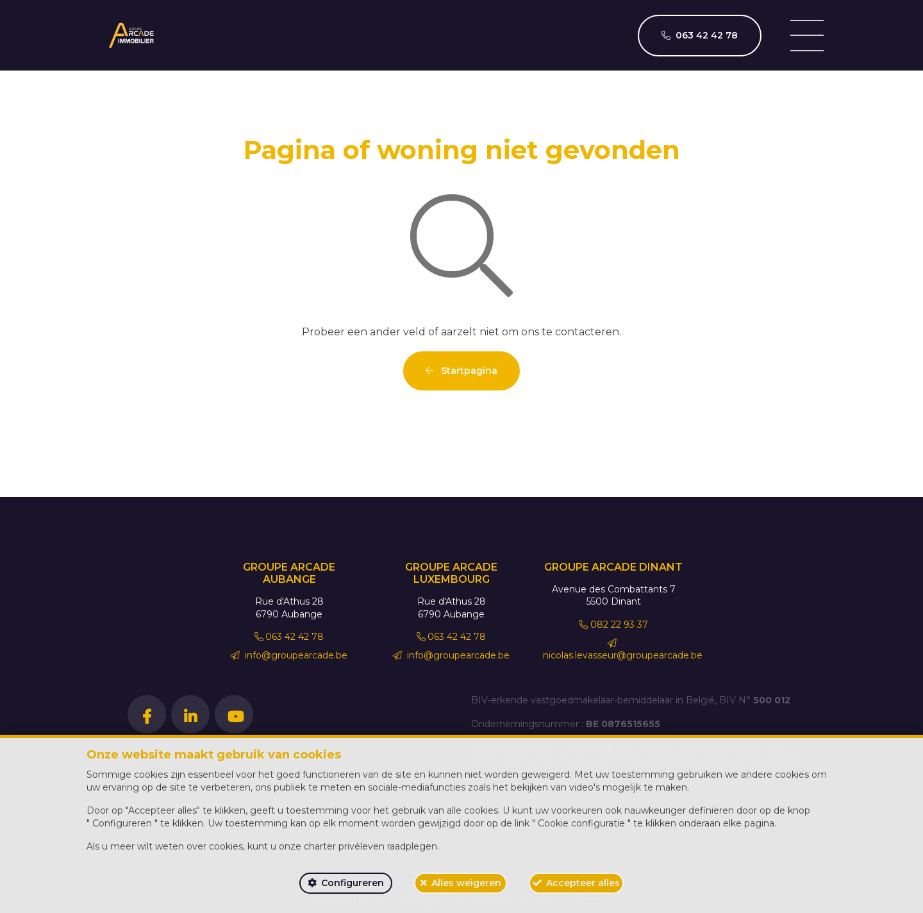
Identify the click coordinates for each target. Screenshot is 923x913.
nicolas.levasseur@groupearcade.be (623, 650)
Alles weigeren (466, 883)
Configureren (352, 883)
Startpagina (461, 370)
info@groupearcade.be (289, 655)
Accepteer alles (583, 883)
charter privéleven (344, 846)
